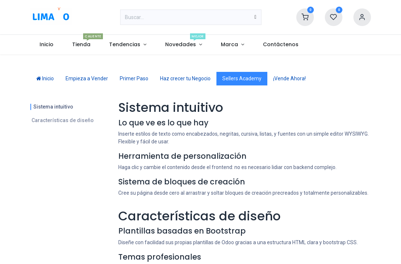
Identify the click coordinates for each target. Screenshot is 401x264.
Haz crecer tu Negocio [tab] (185, 78)
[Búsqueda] (255, 17)
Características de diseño (62, 120)
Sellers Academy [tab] (241, 78)
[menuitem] (46, 44)
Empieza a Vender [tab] (87, 78)
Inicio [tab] (45, 78)
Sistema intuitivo (53, 107)
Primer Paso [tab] (134, 78)
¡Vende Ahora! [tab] (289, 78)
